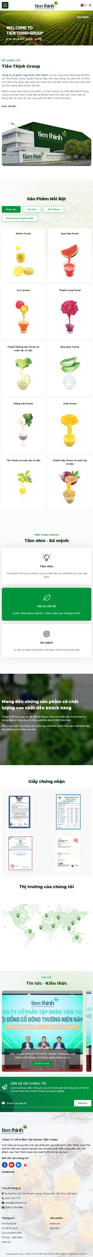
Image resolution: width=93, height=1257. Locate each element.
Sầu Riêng (53, 209)
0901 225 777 (12, 1198)
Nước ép (11, 209)
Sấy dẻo (31, 209)
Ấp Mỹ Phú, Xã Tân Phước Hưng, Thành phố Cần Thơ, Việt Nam (40, 1193)
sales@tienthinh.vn (16, 1202)
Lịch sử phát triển (12, 1232)
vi (83, 5)
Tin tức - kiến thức (12, 1237)
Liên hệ (6, 1242)
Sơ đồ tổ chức (10, 1228)
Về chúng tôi (9, 1223)
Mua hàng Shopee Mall (19, 218)
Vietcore (83, 1254)
